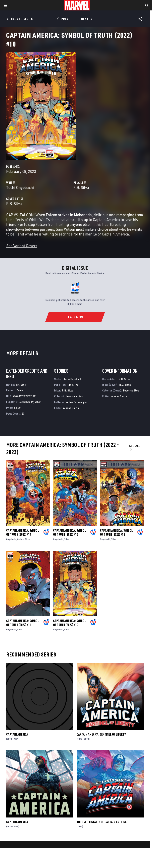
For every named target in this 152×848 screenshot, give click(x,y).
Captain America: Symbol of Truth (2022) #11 (22, 623)
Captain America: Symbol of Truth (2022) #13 (69, 532)
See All (134, 447)
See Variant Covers (21, 245)
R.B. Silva (81, 187)
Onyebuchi (11, 539)
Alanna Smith (71, 408)
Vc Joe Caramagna (76, 402)
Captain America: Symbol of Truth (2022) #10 (69, 623)
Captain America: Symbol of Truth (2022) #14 (22, 532)
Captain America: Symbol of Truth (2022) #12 (116, 532)
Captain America (17, 734)
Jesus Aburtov (74, 396)
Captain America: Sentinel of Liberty (101, 734)
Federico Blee (131, 390)
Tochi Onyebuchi (20, 187)
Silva (27, 539)
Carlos (20, 539)
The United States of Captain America (102, 822)
